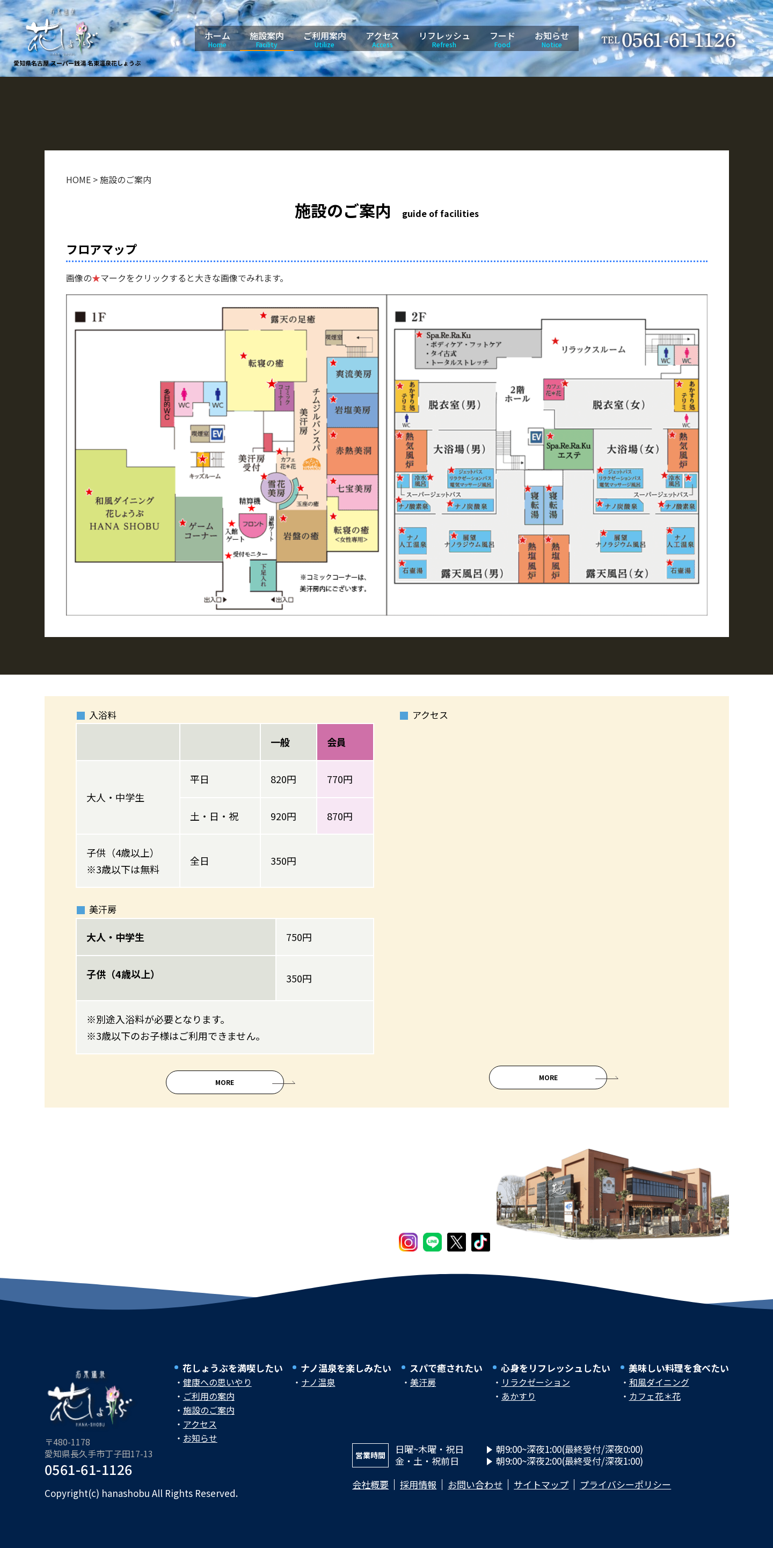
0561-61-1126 (89, 1477)
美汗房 (423, 1390)
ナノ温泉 (318, 1390)
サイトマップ (541, 1493)
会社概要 (370, 1493)
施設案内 (267, 39)
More (224, 1091)
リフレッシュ (444, 39)
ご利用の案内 (209, 1404)
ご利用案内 (324, 39)
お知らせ (552, 39)
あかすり (518, 1404)
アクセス (382, 39)
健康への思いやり (217, 1390)
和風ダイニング (659, 1390)
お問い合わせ (475, 1493)
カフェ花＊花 (655, 1404)
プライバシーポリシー (625, 1493)
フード (502, 39)
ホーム (217, 39)
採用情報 (418, 1493)
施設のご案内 (209, 1418)
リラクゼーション (535, 1390)
